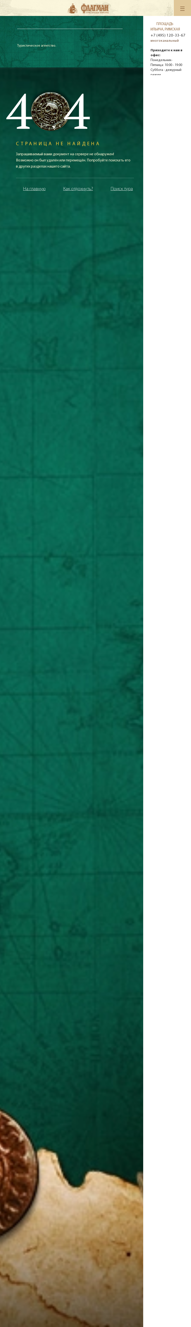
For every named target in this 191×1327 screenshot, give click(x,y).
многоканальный (165, 41)
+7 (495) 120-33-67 (168, 36)
